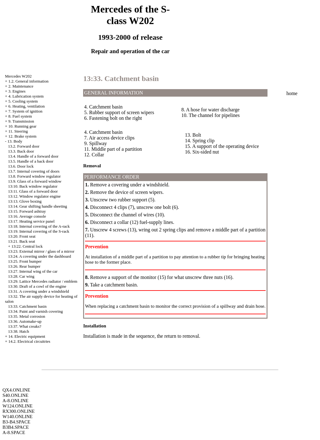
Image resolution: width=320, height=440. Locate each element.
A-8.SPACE (13, 432)
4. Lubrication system (26, 96)
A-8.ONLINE (15, 400)
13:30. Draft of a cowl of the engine (37, 286)
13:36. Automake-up (25, 321)
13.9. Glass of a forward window (35, 181)
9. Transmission (21, 121)
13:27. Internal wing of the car (33, 271)
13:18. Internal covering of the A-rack (39, 226)
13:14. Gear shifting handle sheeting (37, 206)
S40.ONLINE (15, 395)
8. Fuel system (20, 116)
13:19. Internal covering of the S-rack (38, 231)
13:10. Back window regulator (33, 186)
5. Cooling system (23, 101)
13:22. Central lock (26, 246)
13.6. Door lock (21, 166)
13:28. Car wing (21, 276)
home (292, 93)
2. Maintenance (20, 86)
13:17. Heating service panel (31, 221)
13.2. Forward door (23, 146)
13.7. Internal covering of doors (34, 171)
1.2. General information (28, 81)
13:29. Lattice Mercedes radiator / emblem (43, 281)
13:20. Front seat (22, 236)
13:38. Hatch (18, 331)
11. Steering (18, 131)
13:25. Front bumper (25, 261)
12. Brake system (22, 136)
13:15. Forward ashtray (27, 211)
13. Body (15, 141)
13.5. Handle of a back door (30, 161)
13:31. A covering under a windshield (38, 291)
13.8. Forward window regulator (34, 176)
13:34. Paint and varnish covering (35, 311)
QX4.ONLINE (16, 389)
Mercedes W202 (18, 76)
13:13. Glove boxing (25, 201)
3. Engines (17, 91)
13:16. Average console (27, 216)
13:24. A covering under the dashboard (39, 256)
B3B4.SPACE (15, 427)
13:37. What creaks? (24, 326)
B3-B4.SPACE (16, 421)
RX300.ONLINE (18, 411)
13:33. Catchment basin (27, 306)
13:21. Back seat (21, 241)
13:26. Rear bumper (24, 266)
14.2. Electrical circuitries (29, 341)
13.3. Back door (21, 151)
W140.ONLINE (17, 416)
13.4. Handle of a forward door (33, 156)
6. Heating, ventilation (26, 106)
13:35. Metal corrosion (26, 316)
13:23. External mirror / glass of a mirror (41, 251)
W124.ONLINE (17, 405)
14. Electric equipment (26, 336)
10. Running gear (22, 126)
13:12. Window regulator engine (34, 196)
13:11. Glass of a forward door (33, 191)
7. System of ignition (25, 111)
